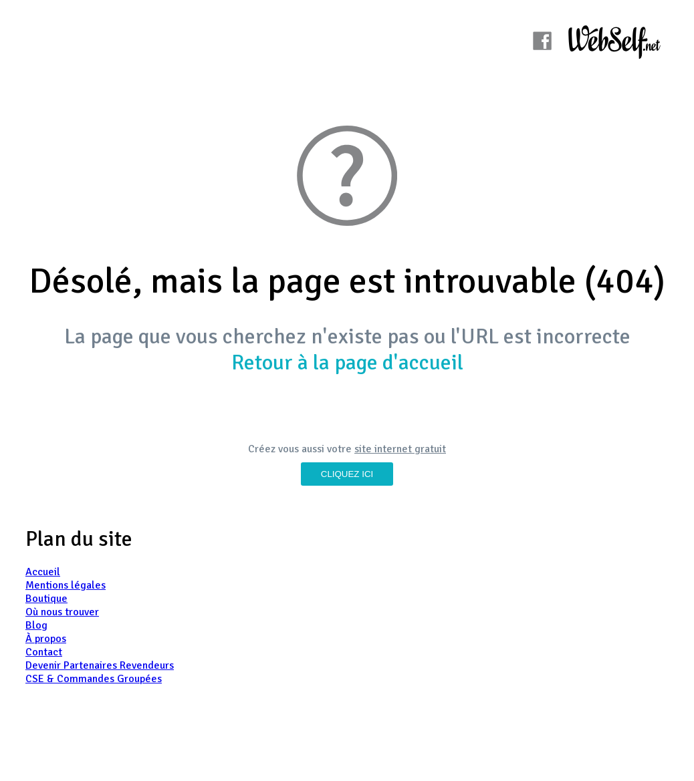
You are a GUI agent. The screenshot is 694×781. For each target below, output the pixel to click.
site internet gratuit (400, 449)
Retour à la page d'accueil (347, 362)
